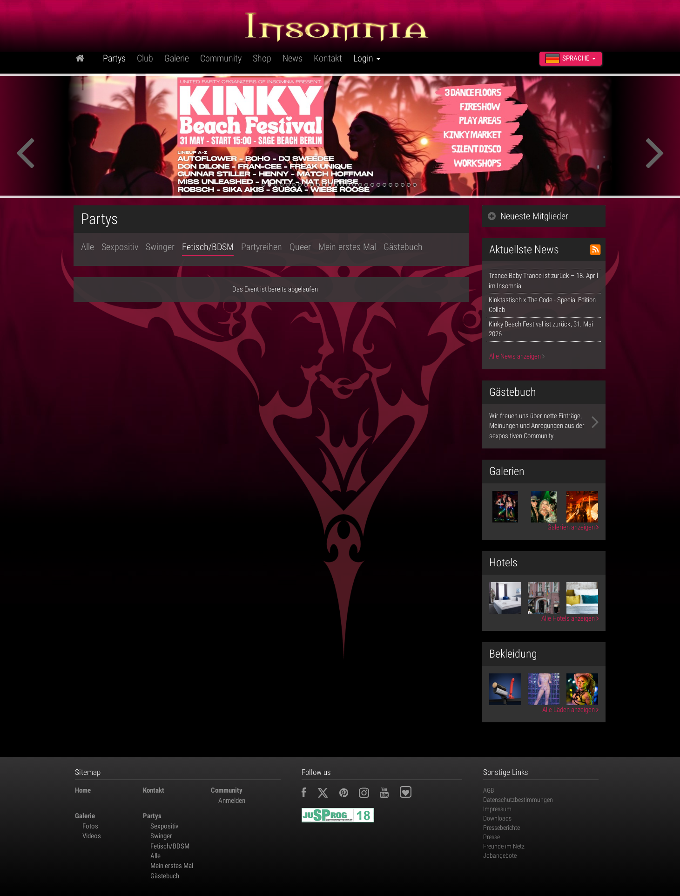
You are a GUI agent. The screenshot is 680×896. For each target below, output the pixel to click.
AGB (488, 790)
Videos (91, 836)
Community (221, 58)
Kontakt (328, 58)
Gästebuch (403, 246)
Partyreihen (261, 246)
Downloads (497, 818)
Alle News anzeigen (517, 356)
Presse (491, 837)
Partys (114, 58)
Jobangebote (500, 855)
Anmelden (231, 800)
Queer (300, 246)
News (293, 58)
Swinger (160, 246)
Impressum (497, 809)
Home (83, 790)
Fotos (90, 826)
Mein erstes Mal (347, 246)
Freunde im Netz (504, 846)
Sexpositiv (119, 246)
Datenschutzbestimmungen (518, 799)
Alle (87, 246)
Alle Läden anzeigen (570, 710)
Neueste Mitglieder (528, 216)
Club (145, 58)
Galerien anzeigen (573, 527)
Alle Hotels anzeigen (570, 618)
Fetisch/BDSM (208, 246)
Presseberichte (501, 827)
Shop (262, 58)
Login (366, 58)
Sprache (570, 58)
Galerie (176, 58)
